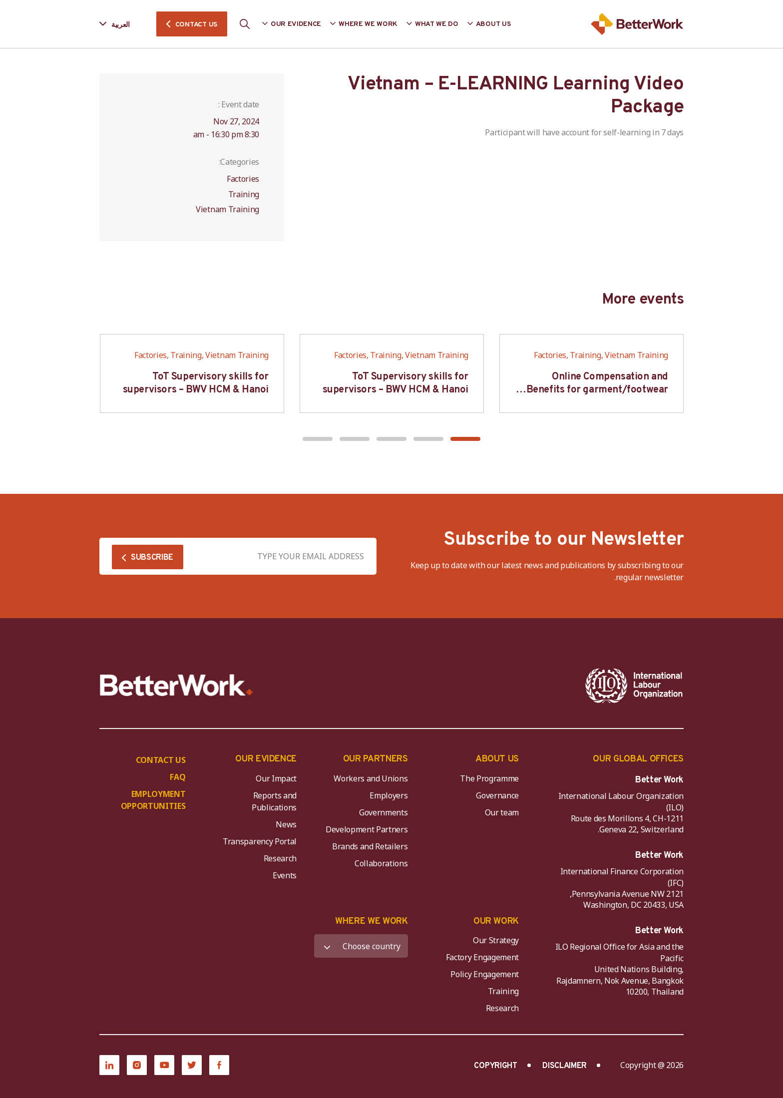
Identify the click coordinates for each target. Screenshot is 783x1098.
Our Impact (276, 778)
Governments (383, 812)
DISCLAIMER (564, 1066)
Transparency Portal (260, 841)
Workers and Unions (370, 778)
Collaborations (381, 863)
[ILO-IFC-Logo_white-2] (634, 685)
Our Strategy (496, 940)
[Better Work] (176, 685)
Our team (502, 812)
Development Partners (367, 829)
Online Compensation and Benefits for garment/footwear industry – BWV (597, 389)
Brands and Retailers (370, 846)
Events (285, 875)
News (286, 824)
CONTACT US (196, 24)
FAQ (177, 776)
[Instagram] (137, 1065)
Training (503, 991)
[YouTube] (164, 1065)
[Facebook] (219, 1065)
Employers (388, 795)
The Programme (489, 778)
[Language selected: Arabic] (121, 24)
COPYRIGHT (495, 1066)
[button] (465, 439)
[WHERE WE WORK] (361, 946)
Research (280, 858)
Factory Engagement (482, 957)
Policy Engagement (483, 974)
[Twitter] (192, 1065)
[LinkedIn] (109, 1065)
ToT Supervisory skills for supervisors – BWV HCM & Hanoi (395, 383)
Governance (497, 795)
